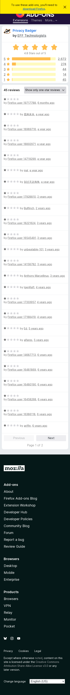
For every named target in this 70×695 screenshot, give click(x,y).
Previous (19, 438)
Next (51, 438)
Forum (8, 533)
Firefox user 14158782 (22, 264)
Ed (25, 328)
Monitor (10, 619)
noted (38, 658)
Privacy (8, 651)
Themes (36, 20)
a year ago (42, 114)
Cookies (23, 651)
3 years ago (44, 223)
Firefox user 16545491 (22, 237)
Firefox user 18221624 (21, 223)
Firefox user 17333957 (21, 302)
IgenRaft (29, 287)
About (8, 491)
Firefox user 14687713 (22, 354)
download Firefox (34, 8)
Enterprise (11, 579)
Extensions (20, 20)
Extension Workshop (19, 505)
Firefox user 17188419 (22, 316)
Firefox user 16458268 (22, 399)
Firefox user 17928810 (22, 196)
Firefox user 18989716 (22, 129)
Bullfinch (29, 208)
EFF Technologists (31, 35)
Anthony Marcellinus (36, 275)
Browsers (11, 599)
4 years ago (43, 287)
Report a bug (14, 540)
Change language (15, 681)
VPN (7, 606)
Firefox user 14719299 (22, 158)
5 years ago (36, 328)
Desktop (10, 566)
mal (26, 170)
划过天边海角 (32, 181)
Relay (8, 612)
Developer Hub (15, 512)
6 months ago (46, 102)
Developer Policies (18, 519)
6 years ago (44, 354)
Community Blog (16, 526)
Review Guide (14, 546)
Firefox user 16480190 (22, 384)
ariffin (27, 425)
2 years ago (44, 196)
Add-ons (11, 485)
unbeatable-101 (33, 249)
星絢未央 (29, 114)
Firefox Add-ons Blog (20, 498)
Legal (37, 651)
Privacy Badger (25, 30)
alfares (28, 339)
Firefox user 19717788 (22, 102)
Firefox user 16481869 (22, 369)
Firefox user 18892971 (22, 143)
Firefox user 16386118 (21, 414)
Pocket (9, 626)
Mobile (9, 573)
